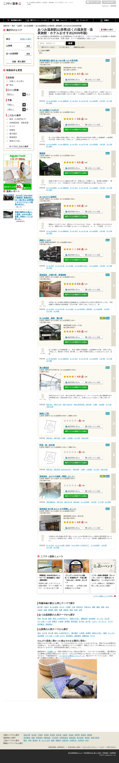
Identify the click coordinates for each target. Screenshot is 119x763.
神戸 (87, 740)
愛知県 (83, 735)
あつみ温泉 (54, 607)
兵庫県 (46, 735)
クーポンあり (64, 47)
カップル (100, 619)
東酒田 (50, 610)
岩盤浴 (12, 130)
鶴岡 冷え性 (57, 404)
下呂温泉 (55, 738)
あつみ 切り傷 (83, 101)
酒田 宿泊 (60, 502)
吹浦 (75, 610)
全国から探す (26, 39)
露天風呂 (74, 621)
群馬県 (52, 735)
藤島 (98, 607)
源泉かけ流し (75, 619)
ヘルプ (101, 747)
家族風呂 (13, 137)
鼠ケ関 (39, 607)
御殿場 (58, 740)
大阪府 (64, 735)
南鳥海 (65, 610)
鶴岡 (93, 607)
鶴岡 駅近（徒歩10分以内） (63, 469)
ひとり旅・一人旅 (44, 621)
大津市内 (81, 740)
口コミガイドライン (90, 747)
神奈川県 (27, 735)
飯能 (53, 740)
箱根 (33, 738)
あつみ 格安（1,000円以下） (80, 545)
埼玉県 (33, 735)
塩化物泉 (92, 619)
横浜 (25, 740)
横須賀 (35, 740)
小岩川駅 (102, 101)
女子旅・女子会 (85, 621)
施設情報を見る (73, 80)
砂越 (45, 610)
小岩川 (46, 607)
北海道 (71, 735)
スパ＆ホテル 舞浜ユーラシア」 (71, 656)
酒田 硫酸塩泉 (50, 502)
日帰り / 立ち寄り (16, 81)
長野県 (77, 735)
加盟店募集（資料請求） (56, 747)
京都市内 (73, 740)
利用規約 (105, 753)
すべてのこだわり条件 (18, 146)
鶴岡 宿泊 (49, 404)
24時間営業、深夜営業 (19, 123)
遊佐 (71, 610)
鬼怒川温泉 (95, 738)
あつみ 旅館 (69, 266)
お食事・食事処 (64, 621)
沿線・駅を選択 (18, 61)
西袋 (102, 607)
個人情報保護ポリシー (75, 753)
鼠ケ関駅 (49, 103)
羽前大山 (87, 607)
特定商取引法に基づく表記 (92, 753)
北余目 (39, 610)
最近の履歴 (109, 2)
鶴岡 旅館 (57, 438)
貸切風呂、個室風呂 (44, 624)
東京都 (58, 735)
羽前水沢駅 (50, 407)
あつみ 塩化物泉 (51, 101)
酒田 (56, 610)
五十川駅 (109, 101)
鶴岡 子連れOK (67, 404)
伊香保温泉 (64, 738)
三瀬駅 (95, 404)
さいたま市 (46, 740)
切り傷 (44, 619)
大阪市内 (65, 740)
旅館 (50, 619)
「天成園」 (50, 651)
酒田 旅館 (76, 502)
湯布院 (87, 738)
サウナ (110, 621)
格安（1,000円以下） (61, 619)
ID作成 (113, 6)
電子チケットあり (48, 47)
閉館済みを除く (79, 47)
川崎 (29, 740)
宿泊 (39, 619)
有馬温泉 (39, 738)
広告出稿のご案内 (74, 747)
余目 (107, 607)
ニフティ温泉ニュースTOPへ (103, 596)
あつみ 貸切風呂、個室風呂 (83, 309)
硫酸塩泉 (84, 619)
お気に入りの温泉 (93, 2)
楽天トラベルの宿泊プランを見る (76, 84)
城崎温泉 (47, 738)
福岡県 (89, 735)
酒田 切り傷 (68, 502)
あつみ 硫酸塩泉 (63, 101)
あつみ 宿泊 (73, 101)
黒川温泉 (80, 738)
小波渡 (68, 607)
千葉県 (40, 735)
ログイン (105, 6)
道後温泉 (72, 738)
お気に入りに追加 (94, 80)
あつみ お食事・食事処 (62, 545)
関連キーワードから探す (13, 743)
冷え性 (106, 619)
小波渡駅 (101, 404)
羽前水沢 (79, 607)
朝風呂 (54, 621)
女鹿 (80, 610)
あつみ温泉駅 (93, 101)
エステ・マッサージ (99, 621)
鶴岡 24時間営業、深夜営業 (83, 404)
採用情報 (113, 753)
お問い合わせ (111, 747)
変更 (28, 46)
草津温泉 (27, 738)
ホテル (62, 636)
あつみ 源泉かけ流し (81, 266)
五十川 (61, 607)
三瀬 (73, 607)
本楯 (60, 610)
